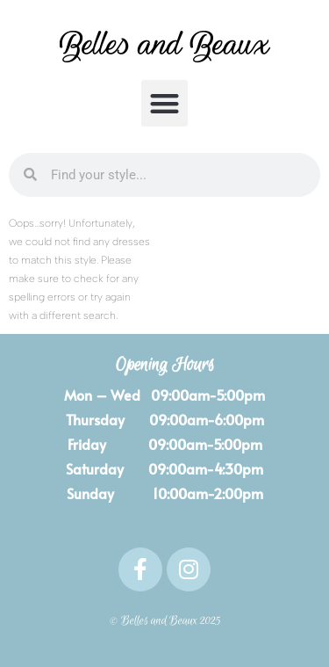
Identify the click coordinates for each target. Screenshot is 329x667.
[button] (164, 103)
